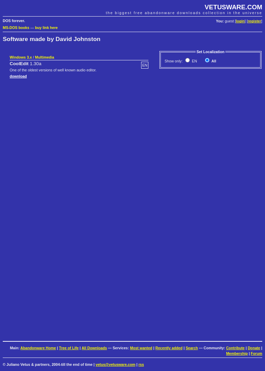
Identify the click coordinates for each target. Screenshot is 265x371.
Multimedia (44, 57)
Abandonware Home (38, 348)
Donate (254, 348)
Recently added (169, 348)
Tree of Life (69, 348)
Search (192, 348)
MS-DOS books (16, 28)
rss (141, 364)
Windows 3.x (21, 57)
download (18, 76)
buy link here (46, 28)
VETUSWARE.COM (233, 7)
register (254, 21)
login (240, 21)
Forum (256, 353)
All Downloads (94, 348)
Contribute (235, 348)
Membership (237, 353)
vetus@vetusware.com (115, 364)
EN (194, 61)
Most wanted (141, 348)
